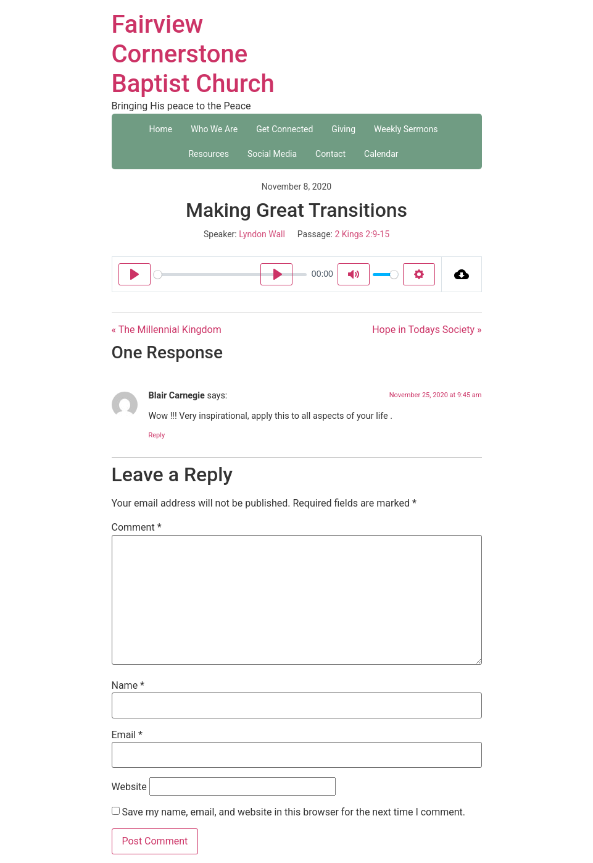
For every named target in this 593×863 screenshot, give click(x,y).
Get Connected (284, 129)
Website (129, 787)
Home (161, 129)
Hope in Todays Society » (426, 329)
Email (127, 735)
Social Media (272, 154)
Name (128, 686)
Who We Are (214, 129)
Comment (137, 528)
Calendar (381, 154)
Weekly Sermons (405, 129)
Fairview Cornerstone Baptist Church (193, 54)
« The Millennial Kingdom (167, 329)
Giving (343, 129)
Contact (330, 154)
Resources (208, 154)
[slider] (230, 274)
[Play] (134, 274)
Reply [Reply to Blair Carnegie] (157, 435)
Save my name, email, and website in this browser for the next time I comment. (293, 812)
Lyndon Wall (262, 234)
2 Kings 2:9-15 (361, 234)
